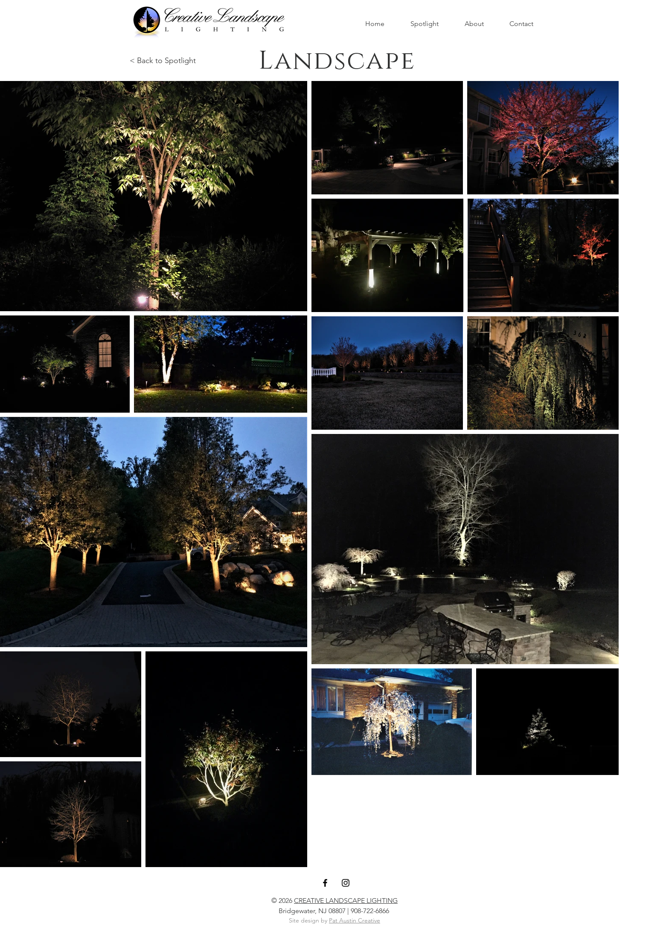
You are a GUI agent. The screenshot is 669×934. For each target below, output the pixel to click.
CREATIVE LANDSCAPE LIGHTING (346, 900)
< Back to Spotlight (163, 60)
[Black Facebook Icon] (325, 883)
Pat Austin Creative (354, 920)
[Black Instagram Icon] (345, 883)
